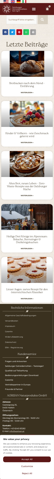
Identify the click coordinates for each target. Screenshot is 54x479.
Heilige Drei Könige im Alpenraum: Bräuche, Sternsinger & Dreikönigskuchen (27, 239)
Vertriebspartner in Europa (17, 384)
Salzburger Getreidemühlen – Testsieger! (24, 366)
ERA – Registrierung (14, 347)
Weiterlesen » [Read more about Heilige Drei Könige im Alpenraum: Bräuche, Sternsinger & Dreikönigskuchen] (27, 248)
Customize (27, 466)
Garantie (8, 331)
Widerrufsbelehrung (14, 337)
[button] (34, 9)
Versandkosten (11, 321)
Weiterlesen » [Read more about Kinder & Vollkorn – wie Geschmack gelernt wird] (27, 142)
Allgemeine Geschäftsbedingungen (20, 315)
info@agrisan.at (16, 431)
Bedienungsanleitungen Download (21, 375)
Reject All (27, 473)
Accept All (27, 459)
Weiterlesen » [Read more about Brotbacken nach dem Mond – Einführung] (27, 92)
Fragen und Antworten (16, 361)
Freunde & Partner (14, 389)
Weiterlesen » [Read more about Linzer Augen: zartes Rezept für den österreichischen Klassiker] (27, 299)
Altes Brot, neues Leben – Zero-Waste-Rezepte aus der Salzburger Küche (27, 186)
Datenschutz (10, 342)
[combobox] (21, 19)
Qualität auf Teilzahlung (16, 370)
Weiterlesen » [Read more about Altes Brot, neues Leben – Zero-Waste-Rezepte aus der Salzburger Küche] (27, 195)
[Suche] (43, 19)
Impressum (10, 326)
